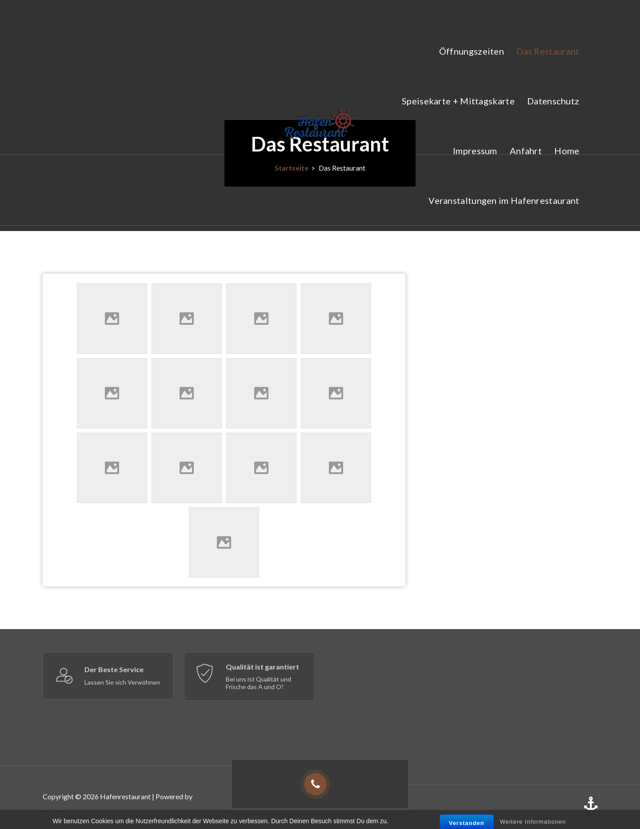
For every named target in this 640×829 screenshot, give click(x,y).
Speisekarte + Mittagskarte (458, 101)
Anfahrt (526, 150)
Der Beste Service (114, 669)
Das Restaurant (547, 51)
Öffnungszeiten (471, 51)
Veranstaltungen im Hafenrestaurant (503, 200)
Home (566, 150)
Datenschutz (553, 101)
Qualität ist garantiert (262, 666)
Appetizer (58, 810)
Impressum (475, 150)
